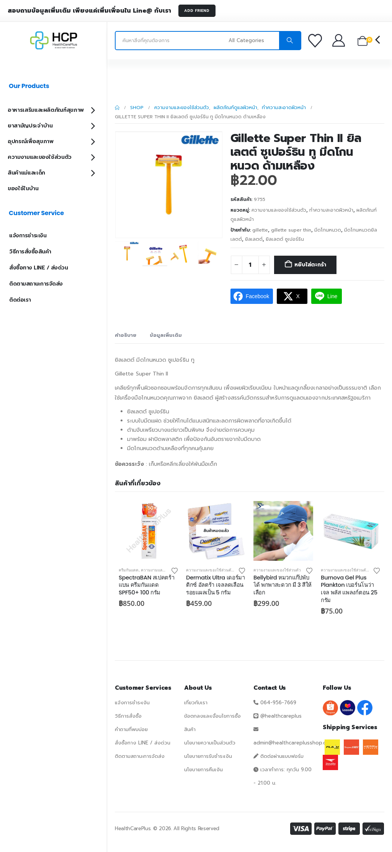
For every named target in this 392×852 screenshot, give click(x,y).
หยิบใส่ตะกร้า (310, 265)
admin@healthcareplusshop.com (293, 742)
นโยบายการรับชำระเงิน (208, 756)
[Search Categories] (252, 40)
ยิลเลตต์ (254, 239)
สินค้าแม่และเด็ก (26, 173)
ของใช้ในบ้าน (23, 188)
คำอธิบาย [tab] (125, 335)
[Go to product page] (148, 531)
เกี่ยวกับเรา (195, 702)
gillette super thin (291, 230)
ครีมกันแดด (129, 570)
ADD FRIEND (196, 10)
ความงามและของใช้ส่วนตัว (279, 210)
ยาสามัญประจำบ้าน (30, 126)
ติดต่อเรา (20, 300)
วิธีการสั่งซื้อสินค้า (30, 252)
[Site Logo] (53, 40)
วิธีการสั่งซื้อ (128, 716)
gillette (260, 230)
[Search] (290, 40)
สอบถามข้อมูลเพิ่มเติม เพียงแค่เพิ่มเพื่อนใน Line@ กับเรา (89, 10)
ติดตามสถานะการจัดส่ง (36, 284)
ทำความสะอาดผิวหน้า (331, 210)
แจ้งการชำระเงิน (27, 236)
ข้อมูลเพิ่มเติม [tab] (166, 335)
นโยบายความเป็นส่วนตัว (209, 742)
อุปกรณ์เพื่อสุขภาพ (30, 141)
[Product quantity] (250, 265)
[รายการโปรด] (316, 40)
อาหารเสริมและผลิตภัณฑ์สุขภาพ (46, 110)
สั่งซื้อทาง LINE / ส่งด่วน (38, 268)
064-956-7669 (278, 702)
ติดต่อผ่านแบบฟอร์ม (282, 756)
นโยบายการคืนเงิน (203, 769)
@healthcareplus (281, 716)
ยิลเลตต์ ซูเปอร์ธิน (285, 239)
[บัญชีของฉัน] (339, 40)
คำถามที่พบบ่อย (131, 729)
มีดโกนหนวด (327, 230)
